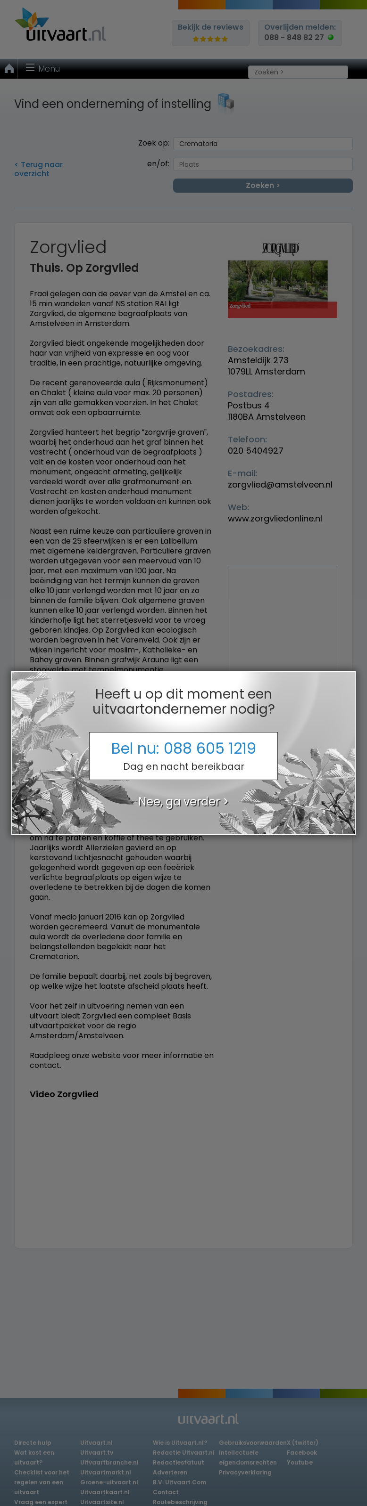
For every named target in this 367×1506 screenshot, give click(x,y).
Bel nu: (183, 755)
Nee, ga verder (179, 801)
